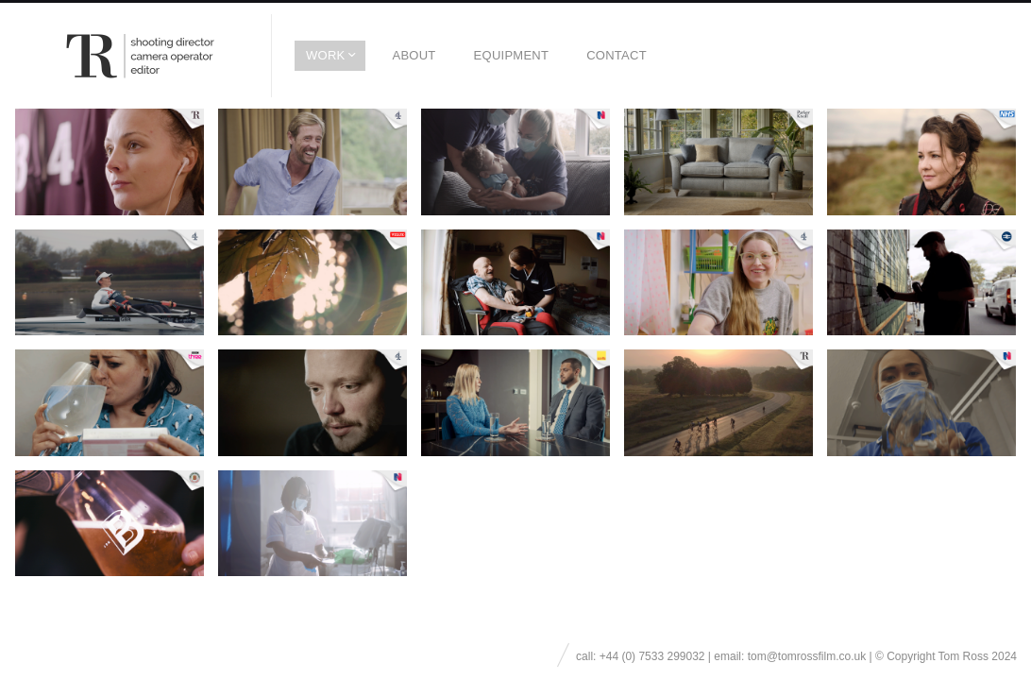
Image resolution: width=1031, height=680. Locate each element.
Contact (616, 55)
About (413, 55)
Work (325, 55)
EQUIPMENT (511, 55)
